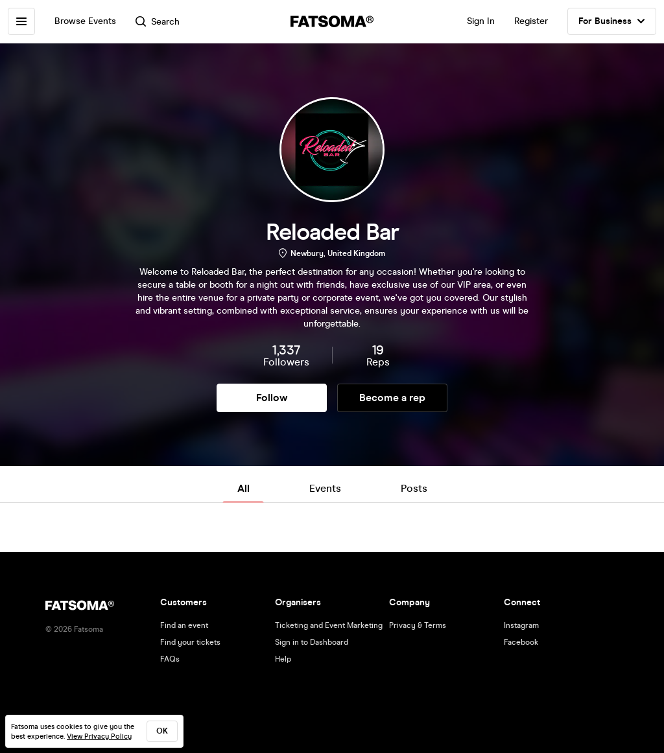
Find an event (184, 625)
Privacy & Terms (417, 625)
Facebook (521, 642)
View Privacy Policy (99, 736)
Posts (414, 488)
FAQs (170, 659)
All (243, 488)
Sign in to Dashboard (311, 642)
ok (162, 731)
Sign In (481, 21)
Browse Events (85, 21)
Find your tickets (190, 642)
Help (283, 659)
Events (325, 488)
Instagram (521, 625)
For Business (611, 21)
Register (531, 21)
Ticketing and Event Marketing (329, 625)
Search (158, 21)
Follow (271, 397)
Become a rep (392, 397)
